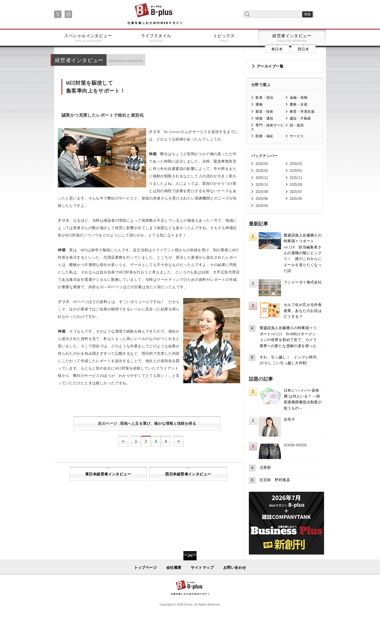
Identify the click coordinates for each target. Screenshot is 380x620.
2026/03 (296, 164)
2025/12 (261, 178)
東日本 (277, 49)
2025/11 (296, 178)
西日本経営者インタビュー (188, 474)
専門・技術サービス (267, 127)
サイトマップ (202, 567)
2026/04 (261, 164)
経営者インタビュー (292, 38)
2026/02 (261, 170)
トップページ (145, 567)
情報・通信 (264, 118)
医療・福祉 (264, 136)
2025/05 (296, 198)
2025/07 (296, 192)
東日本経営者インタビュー (108, 474)
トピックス (224, 38)
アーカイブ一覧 (270, 66)
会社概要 (174, 567)
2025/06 (261, 198)
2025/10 (261, 184)
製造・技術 (264, 111)
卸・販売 (297, 125)
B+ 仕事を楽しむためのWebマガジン (155, 14)
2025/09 (296, 184)
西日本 (303, 49)
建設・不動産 (300, 118)
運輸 (259, 104)
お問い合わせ (234, 567)
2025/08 (261, 192)
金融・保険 (298, 97)
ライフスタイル (156, 38)
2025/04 (261, 205)
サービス (297, 136)
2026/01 (296, 170)
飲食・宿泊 (264, 97)
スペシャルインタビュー (88, 38)
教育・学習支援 (302, 111)
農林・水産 (298, 104)
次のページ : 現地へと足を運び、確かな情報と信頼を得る (147, 423)
